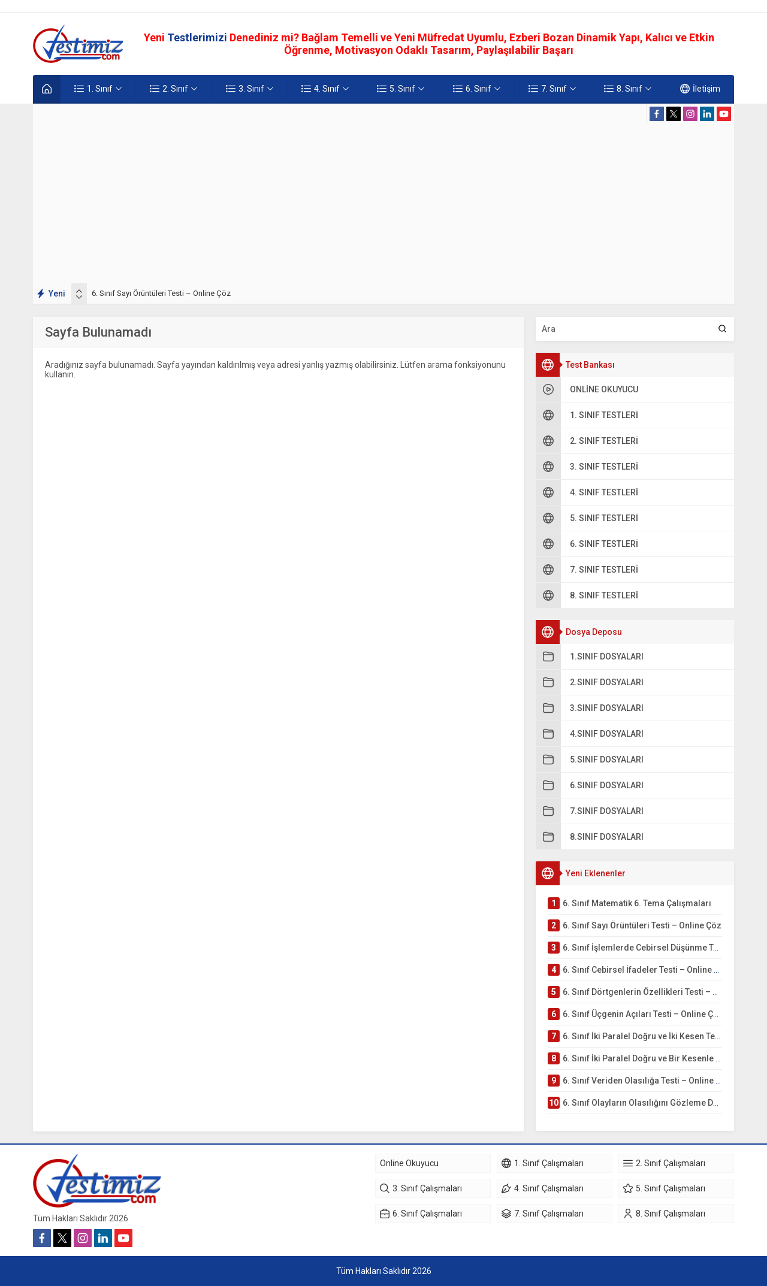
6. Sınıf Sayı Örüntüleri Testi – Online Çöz (161, 293)
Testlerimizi (198, 37)
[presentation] (79, 291)
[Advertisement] (383, 193)
